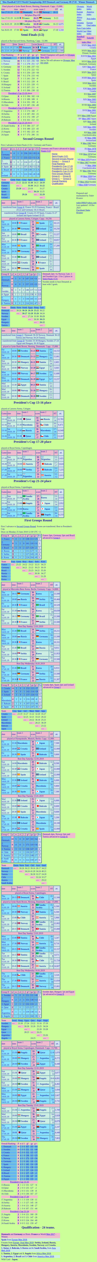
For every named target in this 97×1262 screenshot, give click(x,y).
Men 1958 (87, 176)
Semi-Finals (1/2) (32, 34)
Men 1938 (83, 185)
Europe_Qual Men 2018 (23, 1242)
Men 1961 (87, 171)
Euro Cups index (84, 28)
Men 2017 (50, 1234)
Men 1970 (85, 159)
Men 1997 (86, 119)
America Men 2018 (45, 1256)
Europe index (80, 13)
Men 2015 (91, 72)
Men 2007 (91, 94)
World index (89, 7)
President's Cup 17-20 (17, 108)
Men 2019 (91, 61)
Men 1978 (91, 149)
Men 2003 (91, 105)
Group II (5, 274)
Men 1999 (86, 116)
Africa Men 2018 (43, 1253)
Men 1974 (87, 154)
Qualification (30, 1227)
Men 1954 (84, 182)
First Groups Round (38, 520)
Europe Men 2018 (19, 1240)
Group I (5, 149)
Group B (22, 213)
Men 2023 (91, 50)
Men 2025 (91, 45)
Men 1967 (84, 162)
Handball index (81, 37)
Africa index (79, 18)
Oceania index (80, 24)
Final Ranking (7, 55)
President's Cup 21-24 (17, 123)
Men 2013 (91, 78)
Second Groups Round (38, 139)
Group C (20, 335)
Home (55, 154)
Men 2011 (91, 83)
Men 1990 (91, 132)
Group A (20, 207)
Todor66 (90, 38)
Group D (21, 341)
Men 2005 (91, 99)
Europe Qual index (91, 24)
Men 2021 (91, 56)
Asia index (91, 18)
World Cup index (81, 32)
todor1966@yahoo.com (86, 203)
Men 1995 (91, 121)
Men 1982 (87, 143)
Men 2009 (91, 88)
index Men (86, 42)
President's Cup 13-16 (17, 93)
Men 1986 (91, 138)
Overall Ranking (8, 1143)
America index (90, 13)
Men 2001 (91, 110)
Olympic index (80, 7)
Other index (89, 32)
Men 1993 (91, 127)
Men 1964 (91, 165)
